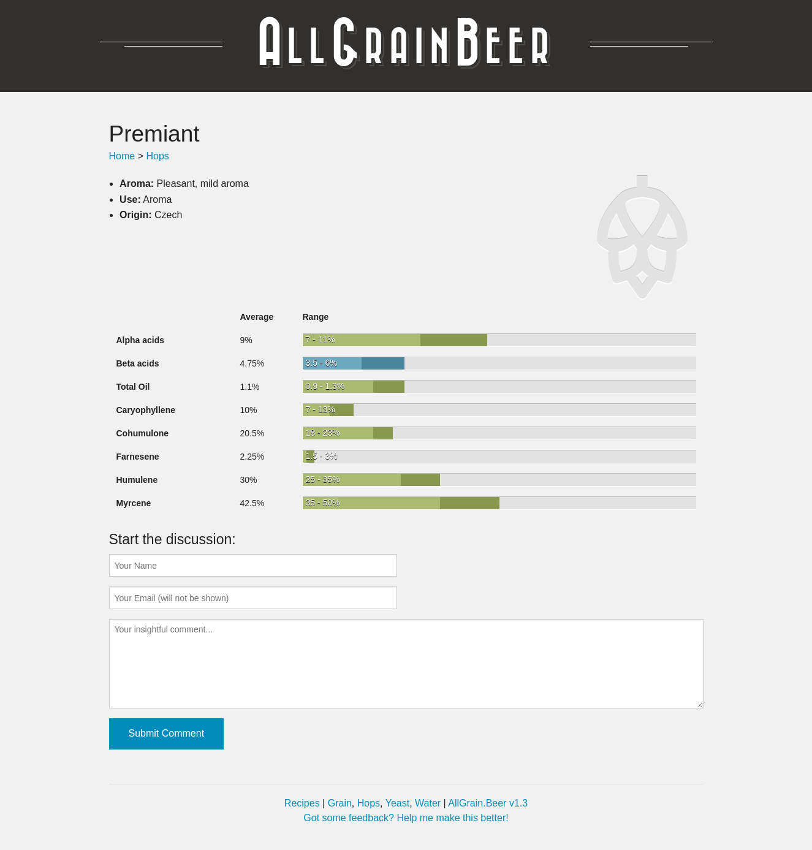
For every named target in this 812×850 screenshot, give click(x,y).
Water (428, 803)
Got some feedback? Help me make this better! (405, 818)
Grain (340, 803)
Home (122, 156)
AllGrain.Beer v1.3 (488, 803)
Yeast (397, 803)
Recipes (302, 803)
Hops (157, 156)
